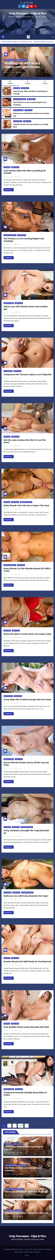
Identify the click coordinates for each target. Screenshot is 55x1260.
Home (27, 1255)
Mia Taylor (7, 892)
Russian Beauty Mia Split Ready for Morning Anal (27, 961)
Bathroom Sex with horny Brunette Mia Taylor (26, 896)
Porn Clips (25, 88)
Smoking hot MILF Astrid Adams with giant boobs (22, 65)
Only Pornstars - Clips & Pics (27, 1236)
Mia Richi (6, 1023)
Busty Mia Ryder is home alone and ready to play (27, 634)
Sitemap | (37, 1252)
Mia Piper (16, 88)
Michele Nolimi (8, 759)
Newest (10, 82)
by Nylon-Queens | (29, 1252)
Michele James (18, 110)
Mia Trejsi (7, 827)
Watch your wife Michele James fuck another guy (27, 1192)
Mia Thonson (18, 121)
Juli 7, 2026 (10, 72)
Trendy (44, 82)
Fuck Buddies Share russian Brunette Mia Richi (26, 1027)
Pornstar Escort (26, 502)
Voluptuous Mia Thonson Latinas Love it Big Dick (27, 374)
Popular (27, 82)
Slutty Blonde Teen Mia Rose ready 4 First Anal (26, 505)
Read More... (9, 190)
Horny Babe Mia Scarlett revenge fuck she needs (27, 699)
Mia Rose (7, 502)
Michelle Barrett (9, 565)
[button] (52, 37)
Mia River (7, 436)
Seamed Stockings (21, 60)
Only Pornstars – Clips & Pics (27, 13)
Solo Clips (18, 759)
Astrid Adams (9, 60)
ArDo (19, 72)
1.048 (20, 1126)
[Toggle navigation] (28, 37)
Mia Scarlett (8, 696)
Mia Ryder (7, 630)
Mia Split (7, 958)
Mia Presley (31, 99)
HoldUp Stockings (19, 99)
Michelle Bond (8, 1089)
